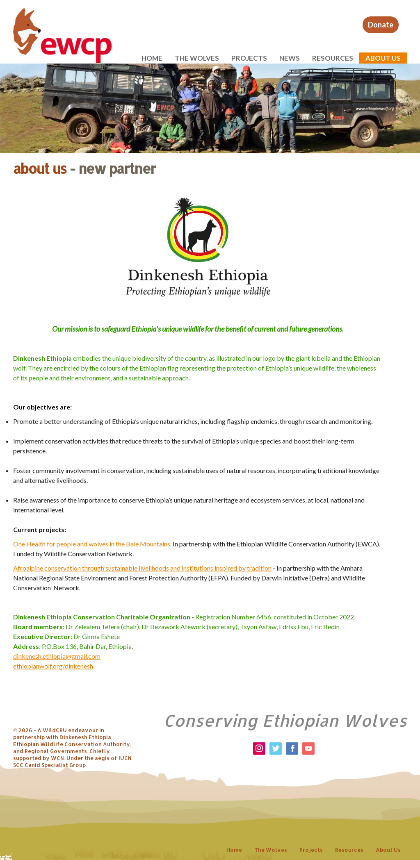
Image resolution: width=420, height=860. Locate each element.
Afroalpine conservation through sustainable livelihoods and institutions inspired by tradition (142, 568)
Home (152, 58)
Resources (332, 58)
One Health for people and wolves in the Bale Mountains (91, 544)
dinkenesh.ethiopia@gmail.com (56, 656)
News (289, 58)
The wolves (197, 58)
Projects (249, 58)
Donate (380, 24)
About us (383, 58)
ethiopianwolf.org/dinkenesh (53, 666)
